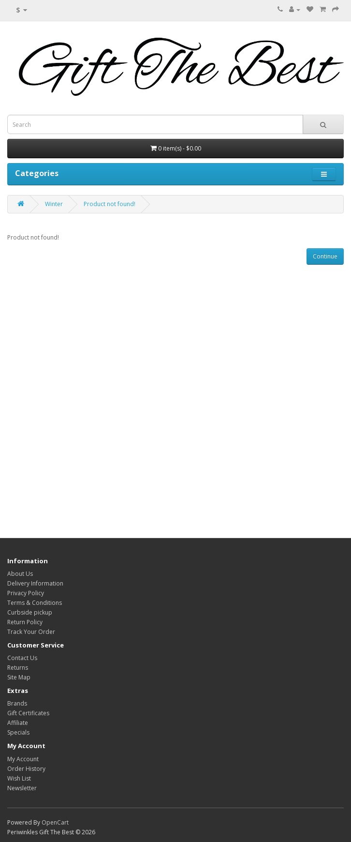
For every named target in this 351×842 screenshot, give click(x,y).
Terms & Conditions (34, 603)
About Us (20, 574)
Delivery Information (35, 583)
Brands (17, 703)
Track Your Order (31, 632)
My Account (23, 759)
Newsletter (22, 788)
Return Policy (25, 622)
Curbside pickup (29, 612)
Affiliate (17, 723)
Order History (26, 769)
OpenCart (55, 822)
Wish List (19, 778)
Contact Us (22, 658)
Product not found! (109, 204)
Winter (54, 204)
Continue (325, 256)
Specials (18, 732)
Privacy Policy (25, 593)
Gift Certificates (28, 713)
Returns (17, 667)
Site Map (18, 677)
